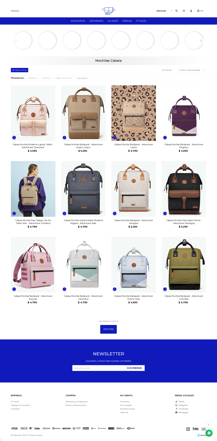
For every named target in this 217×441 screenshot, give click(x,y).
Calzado (113, 21)
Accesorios (78, 21)
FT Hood (141, 21)
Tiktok (181, 401)
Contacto (15, 409)
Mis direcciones (127, 409)
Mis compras (126, 405)
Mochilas (45, 78)
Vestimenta (96, 21)
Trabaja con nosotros (20, 405)
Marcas (127, 21)
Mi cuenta (124, 401)
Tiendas (15, 11)
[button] (201, 41)
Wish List (124, 412)
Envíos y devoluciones (76, 405)
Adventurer (63, 78)
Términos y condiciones (77, 401)
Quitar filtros (82, 78)
